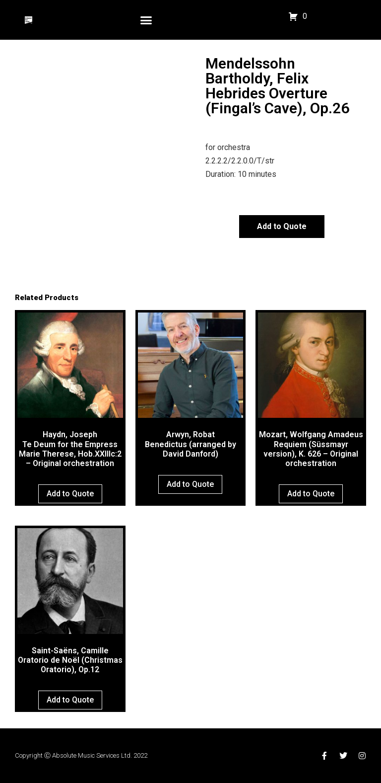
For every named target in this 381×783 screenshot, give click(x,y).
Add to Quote (282, 226)
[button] (146, 19)
